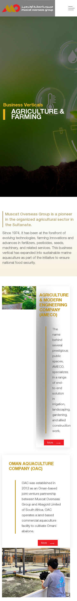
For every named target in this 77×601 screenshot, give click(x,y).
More (54, 442)
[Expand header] (71, 8)
